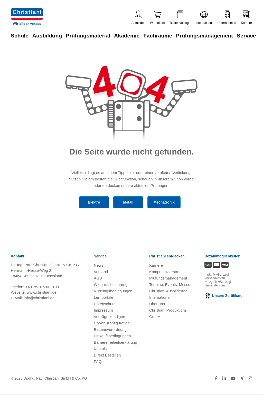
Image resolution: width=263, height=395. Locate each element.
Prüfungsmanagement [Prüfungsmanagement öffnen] (168, 278)
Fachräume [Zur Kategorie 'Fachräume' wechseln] (157, 35)
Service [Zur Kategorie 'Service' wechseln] (246, 35)
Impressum (103, 310)
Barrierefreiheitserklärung (115, 342)
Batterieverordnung (110, 329)
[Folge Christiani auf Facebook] (216, 378)
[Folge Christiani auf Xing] (242, 378)
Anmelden (138, 18)
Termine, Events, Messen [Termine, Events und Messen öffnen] (170, 284)
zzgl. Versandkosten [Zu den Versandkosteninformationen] (216, 276)
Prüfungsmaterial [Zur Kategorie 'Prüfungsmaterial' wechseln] (88, 35)
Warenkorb (157, 18)
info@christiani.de (39, 298)
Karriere (246, 18)
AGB (98, 278)
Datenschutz (104, 304)
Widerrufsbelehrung (110, 284)
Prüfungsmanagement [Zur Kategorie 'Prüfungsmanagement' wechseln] (204, 35)
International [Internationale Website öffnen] (160, 297)
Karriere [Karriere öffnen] (156, 265)
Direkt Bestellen (107, 355)
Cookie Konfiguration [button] (111, 323)
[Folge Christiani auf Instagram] (250, 378)
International (203, 18)
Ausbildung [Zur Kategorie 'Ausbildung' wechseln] (47, 35)
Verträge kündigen (109, 316)
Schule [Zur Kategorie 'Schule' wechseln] (20, 35)
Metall (128, 202)
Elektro (94, 202)
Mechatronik (163, 202)
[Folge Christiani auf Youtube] (233, 378)
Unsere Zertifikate (223, 296)
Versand (101, 271)
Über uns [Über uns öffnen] (157, 304)
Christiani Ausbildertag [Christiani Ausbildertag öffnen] (168, 291)
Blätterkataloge (180, 18)
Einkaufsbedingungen (112, 336)
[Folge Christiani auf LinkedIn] (224, 378)
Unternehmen (227, 18)
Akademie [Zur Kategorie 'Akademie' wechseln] (126, 35)
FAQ (97, 361)
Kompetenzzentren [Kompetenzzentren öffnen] (165, 271)
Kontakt (100, 348)
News (99, 265)
